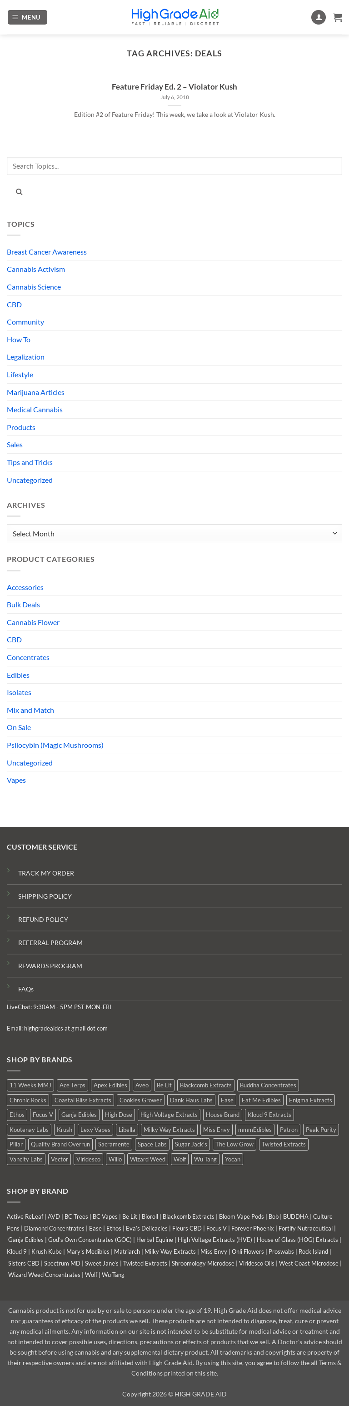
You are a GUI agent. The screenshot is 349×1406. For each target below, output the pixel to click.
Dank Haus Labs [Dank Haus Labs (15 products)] (191, 1100)
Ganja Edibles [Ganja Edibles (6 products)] (79, 1114)
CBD (14, 304)
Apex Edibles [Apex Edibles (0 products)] (110, 1085)
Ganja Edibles (26, 1239)
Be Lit (129, 1216)
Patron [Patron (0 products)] (289, 1129)
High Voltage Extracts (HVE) (215, 1239)
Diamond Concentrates (54, 1228)
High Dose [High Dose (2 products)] (118, 1114)
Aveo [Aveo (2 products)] (142, 1085)
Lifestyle (20, 374)
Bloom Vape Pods (241, 1216)
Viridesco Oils (256, 1263)
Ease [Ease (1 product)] (227, 1100)
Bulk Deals (23, 604)
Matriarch (127, 1251)
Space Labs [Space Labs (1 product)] (152, 1144)
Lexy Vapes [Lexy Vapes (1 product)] (95, 1129)
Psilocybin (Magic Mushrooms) (55, 745)
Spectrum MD (62, 1263)
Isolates (19, 692)
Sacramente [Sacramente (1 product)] (114, 1144)
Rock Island (313, 1251)
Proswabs (281, 1251)
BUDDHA (296, 1216)
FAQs (26, 989)
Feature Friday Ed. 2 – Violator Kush (174, 86)
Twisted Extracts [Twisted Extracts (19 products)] (284, 1144)
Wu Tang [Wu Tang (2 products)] (205, 1159)
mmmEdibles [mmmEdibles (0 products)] (255, 1129)
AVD (54, 1216)
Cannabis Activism (36, 269)
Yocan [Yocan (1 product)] (232, 1159)
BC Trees (76, 1216)
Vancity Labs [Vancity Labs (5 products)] (26, 1159)
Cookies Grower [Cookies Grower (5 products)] (141, 1100)
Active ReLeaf (25, 1216)
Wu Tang (113, 1274)
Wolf (91, 1274)
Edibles (18, 674)
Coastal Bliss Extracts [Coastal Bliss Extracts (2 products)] (83, 1100)
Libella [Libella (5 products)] (127, 1129)
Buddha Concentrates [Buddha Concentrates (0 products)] (268, 1085)
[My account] (318, 17)
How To (18, 339)
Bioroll (150, 1216)
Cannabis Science (34, 286)
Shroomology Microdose (203, 1263)
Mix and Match (30, 710)
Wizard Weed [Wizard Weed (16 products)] (147, 1159)
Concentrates (28, 657)
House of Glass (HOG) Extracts (297, 1239)
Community (25, 321)
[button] (28, 17)
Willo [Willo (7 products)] (115, 1159)
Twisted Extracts (145, 1263)
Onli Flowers (248, 1251)
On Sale (19, 727)
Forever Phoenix (252, 1228)
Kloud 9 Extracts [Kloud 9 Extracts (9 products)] (269, 1114)
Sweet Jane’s (102, 1263)
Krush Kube (46, 1251)
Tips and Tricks (30, 462)
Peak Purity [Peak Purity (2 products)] (321, 1129)
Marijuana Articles (36, 392)
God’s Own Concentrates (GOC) (90, 1239)
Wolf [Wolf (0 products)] (180, 1159)
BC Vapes (105, 1216)
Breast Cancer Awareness (47, 251)
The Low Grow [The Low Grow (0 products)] (234, 1144)
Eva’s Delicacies (147, 1228)
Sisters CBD (24, 1263)
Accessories (25, 587)
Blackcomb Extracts (188, 1216)
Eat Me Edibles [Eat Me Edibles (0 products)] (261, 1100)
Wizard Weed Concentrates (44, 1274)
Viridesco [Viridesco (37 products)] (88, 1159)
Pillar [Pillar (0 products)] (16, 1144)
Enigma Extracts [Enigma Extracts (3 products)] (310, 1100)
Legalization (26, 356)
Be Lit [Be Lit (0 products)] (164, 1085)
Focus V (216, 1228)
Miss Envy (213, 1251)
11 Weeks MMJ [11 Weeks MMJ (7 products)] (30, 1085)
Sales (15, 444)
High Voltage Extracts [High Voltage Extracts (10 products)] (169, 1114)
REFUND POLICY (43, 919)
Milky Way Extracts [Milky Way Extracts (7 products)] (169, 1129)
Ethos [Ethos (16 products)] (17, 1114)
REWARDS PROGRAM (50, 966)
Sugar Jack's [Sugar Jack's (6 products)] (191, 1144)
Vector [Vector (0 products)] (59, 1159)
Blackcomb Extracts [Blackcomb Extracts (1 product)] (206, 1085)
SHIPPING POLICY (45, 896)
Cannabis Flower (33, 622)
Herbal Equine (154, 1239)
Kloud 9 (17, 1251)
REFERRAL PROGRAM (50, 942)
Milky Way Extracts (170, 1251)
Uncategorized (30, 479)
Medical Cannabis (35, 409)
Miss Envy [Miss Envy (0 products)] (216, 1129)
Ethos (113, 1228)
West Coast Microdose (309, 1263)
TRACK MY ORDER (46, 873)
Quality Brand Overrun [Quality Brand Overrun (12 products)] (60, 1144)
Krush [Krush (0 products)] (64, 1129)
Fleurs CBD (187, 1228)
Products (21, 427)
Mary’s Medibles (88, 1251)
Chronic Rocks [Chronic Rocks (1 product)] (28, 1100)
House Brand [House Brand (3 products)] (222, 1114)
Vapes (16, 780)
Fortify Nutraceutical (306, 1228)
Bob (274, 1216)
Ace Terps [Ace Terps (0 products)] (72, 1085)
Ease (95, 1228)
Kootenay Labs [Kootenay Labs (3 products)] (29, 1129)
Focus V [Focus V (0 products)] (43, 1114)
